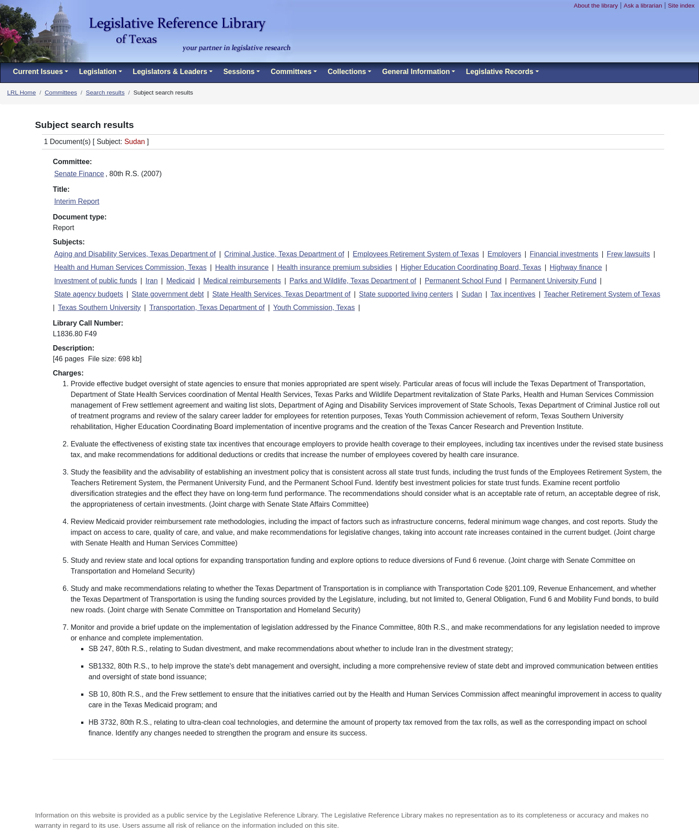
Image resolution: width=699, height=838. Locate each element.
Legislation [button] (97, 71)
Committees (61, 92)
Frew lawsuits (628, 254)
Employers (505, 254)
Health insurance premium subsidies (334, 267)
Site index (681, 5)
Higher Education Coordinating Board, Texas (471, 267)
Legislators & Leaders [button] (170, 71)
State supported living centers (406, 294)
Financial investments (564, 254)
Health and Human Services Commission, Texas (130, 267)
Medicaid (180, 281)
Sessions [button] (239, 71)
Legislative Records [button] (499, 71)
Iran (151, 281)
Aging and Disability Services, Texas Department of (135, 254)
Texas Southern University (99, 307)
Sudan (471, 294)
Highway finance (576, 267)
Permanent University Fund (553, 281)
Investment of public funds (95, 281)
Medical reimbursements (242, 281)
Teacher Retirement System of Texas (602, 294)
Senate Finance (79, 174)
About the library (596, 5)
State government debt (168, 294)
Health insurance (242, 267)
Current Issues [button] (38, 71)
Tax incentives (512, 294)
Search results (105, 92)
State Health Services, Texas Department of (281, 294)
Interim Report (76, 201)
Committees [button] (291, 71)
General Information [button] (416, 71)
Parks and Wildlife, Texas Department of (352, 281)
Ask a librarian (643, 5)
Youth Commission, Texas (314, 307)
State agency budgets (88, 294)
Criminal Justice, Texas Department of (284, 254)
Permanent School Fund (463, 281)
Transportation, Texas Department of (207, 307)
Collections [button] (347, 71)
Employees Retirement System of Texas (416, 254)
